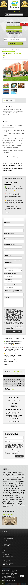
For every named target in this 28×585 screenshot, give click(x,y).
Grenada (5, 477)
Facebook (6, 563)
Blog (3, 544)
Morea (21, 486)
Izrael (13, 479)
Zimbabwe (5, 501)
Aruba (17, 468)
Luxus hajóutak (14, 482)
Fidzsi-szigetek (11, 475)
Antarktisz (20, 466)
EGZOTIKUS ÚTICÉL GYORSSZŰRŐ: (14, 22)
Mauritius (10, 486)
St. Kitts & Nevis (21, 489)
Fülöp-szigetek (20, 475)
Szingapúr (12, 493)
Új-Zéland (16, 497)
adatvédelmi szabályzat (12, 321)
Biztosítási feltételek (7, 548)
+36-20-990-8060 (16, 394)
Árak (14, 94)
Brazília (8, 472)
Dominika (13, 474)
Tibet (9, 495)
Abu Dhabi (5, 466)
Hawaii (17, 477)
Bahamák (5, 470)
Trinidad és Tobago (16, 495)
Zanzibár (22, 499)
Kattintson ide (17, 11)
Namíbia (9, 488)
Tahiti (17, 493)
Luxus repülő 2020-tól (7, 508)
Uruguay (20, 497)
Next (23, 67)
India (6, 479)
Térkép (11, 94)
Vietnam (5, 499)
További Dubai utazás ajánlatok (14, 150)
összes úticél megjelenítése (14, 33)
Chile (12, 472)
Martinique (4, 486)
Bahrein (10, 470)
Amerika (11, 466)
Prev (5, 67)
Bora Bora (4, 472)
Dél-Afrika (6, 473)
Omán (14, 488)
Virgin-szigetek (11, 499)
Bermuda (22, 470)
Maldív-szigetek (21, 484)
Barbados (17, 470)
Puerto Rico (22, 488)
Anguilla (16, 466)
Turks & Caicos (7, 497)
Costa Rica (16, 472)
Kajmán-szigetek (6, 480)
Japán (22, 479)
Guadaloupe (11, 477)
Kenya (4, 482)
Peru (18, 488)
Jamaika (17, 479)
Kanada (21, 481)
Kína (7, 482)
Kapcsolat (4, 542)
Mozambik (4, 488)
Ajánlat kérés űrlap (14, 412)
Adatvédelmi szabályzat (7, 550)
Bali (13, 470)
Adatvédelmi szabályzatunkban (9, 582)
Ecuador (5, 475)
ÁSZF (3, 546)
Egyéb (7, 94)
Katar (24, 480)
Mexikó (16, 486)
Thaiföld (4, 495)
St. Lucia (4, 491)
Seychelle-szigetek (7, 489)
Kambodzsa (14, 481)
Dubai (19, 474)
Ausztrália (21, 468)
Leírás (4, 94)
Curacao (22, 472)
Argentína (11, 468)
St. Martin (9, 491)
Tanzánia (21, 493)
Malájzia (14, 484)
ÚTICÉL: (14, 37)
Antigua (5, 468)
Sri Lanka (15, 489)
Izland (10, 479)
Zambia (16, 499)
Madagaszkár (6, 484)
